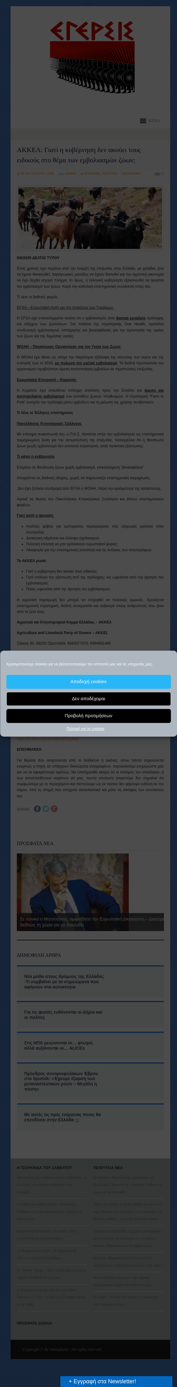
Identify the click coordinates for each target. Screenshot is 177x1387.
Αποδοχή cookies (88, 681)
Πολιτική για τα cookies (86, 729)
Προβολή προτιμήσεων (88, 715)
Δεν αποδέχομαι (88, 698)
